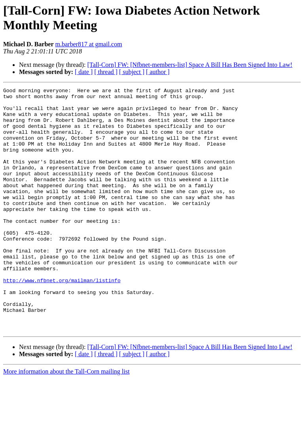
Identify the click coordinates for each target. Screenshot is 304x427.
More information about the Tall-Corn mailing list (66, 420)
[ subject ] (131, 71)
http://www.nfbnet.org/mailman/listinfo (61, 319)
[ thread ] (106, 71)
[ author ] (158, 71)
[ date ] (84, 71)
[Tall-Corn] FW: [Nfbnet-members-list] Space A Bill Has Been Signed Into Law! (189, 64)
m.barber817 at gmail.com (88, 44)
